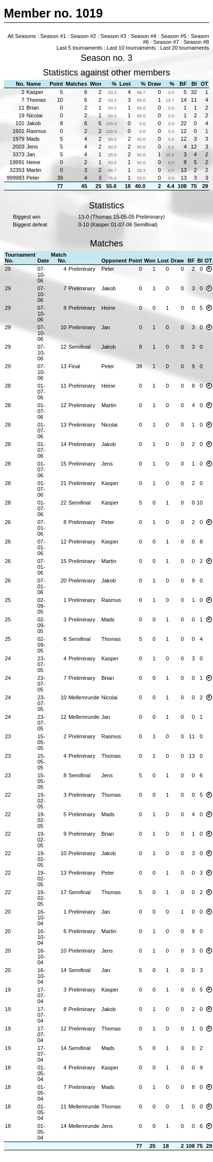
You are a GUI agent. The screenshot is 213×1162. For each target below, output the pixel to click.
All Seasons (22, 36)
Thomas (36, 100)
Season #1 (53, 36)
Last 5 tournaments (79, 48)
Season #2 (84, 36)
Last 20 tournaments (184, 48)
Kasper (34, 92)
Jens (32, 147)
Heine (33, 162)
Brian (32, 108)
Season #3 (113, 36)
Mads (32, 139)
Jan (30, 154)
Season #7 (166, 42)
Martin (33, 170)
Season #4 (143, 36)
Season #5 (174, 36)
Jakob (33, 123)
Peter (32, 178)
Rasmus (36, 131)
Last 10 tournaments (131, 48)
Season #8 (196, 42)
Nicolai (34, 115)
